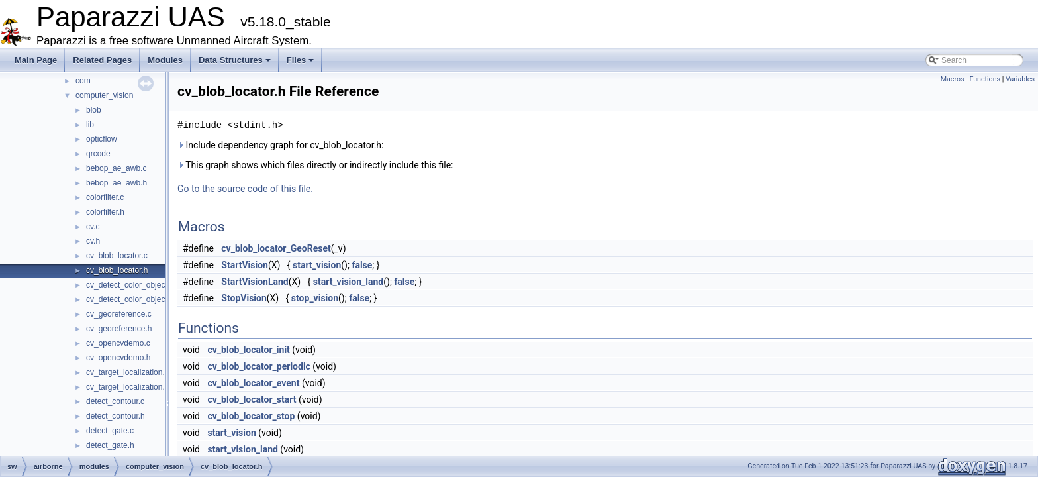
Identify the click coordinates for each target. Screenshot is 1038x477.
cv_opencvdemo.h (118, 357)
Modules (165, 60)
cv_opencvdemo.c (118, 343)
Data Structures (235, 60)
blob (93, 110)
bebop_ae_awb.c (116, 168)
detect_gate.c (110, 430)
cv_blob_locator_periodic (258, 366)
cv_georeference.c (119, 314)
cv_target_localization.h (127, 387)
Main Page (36, 60)
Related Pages (102, 60)
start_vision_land (348, 281)
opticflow (101, 139)
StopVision (243, 298)
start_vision (317, 265)
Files (300, 60)
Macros (953, 79)
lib (90, 124)
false (362, 265)
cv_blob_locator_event (253, 383)
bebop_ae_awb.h (116, 182)
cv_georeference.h (119, 328)
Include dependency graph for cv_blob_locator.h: (280, 145)
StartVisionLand (254, 281)
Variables (1020, 79)
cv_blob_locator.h (117, 270)
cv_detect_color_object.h (130, 299)
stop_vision (314, 298)
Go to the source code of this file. (245, 189)
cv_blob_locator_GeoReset (275, 248)
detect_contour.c (115, 401)
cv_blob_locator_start (251, 399)
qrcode (98, 153)
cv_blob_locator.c (117, 255)
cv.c (92, 226)
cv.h (93, 241)
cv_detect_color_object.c (129, 285)
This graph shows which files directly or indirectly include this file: (315, 165)
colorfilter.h (105, 212)
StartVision (244, 265)
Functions (984, 79)
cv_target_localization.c (127, 372)
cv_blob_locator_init (248, 349)
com (83, 80)
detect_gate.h (110, 445)
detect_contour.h (115, 416)
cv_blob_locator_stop (251, 416)
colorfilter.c (105, 197)
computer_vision (104, 95)
